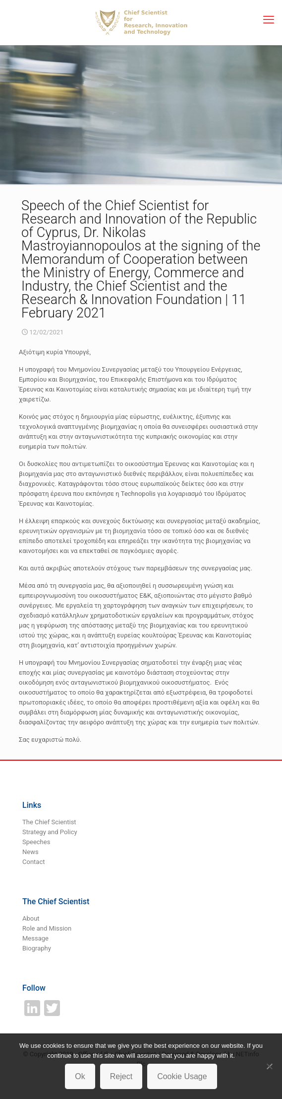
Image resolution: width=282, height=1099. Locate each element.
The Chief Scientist (49, 822)
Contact (33, 861)
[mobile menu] (268, 19)
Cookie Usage (182, 1076)
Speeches (36, 842)
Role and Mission (46, 928)
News (30, 852)
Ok (80, 1076)
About (31, 918)
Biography (36, 948)
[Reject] (270, 1066)
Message (35, 938)
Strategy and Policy (49, 832)
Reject (121, 1076)
